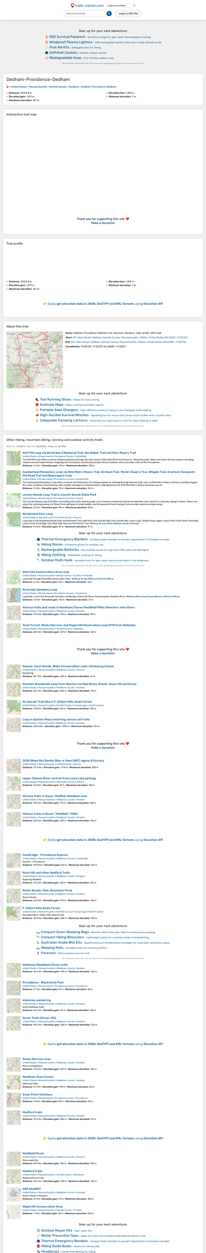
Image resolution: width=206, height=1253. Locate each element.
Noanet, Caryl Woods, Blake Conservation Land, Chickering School (68, 666)
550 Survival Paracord (67, 37)
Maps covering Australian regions (85, 404)
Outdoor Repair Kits (56, 1230)
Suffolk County (64, 764)
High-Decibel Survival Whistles (64, 415)
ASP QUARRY (32, 1189)
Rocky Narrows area (37, 1059)
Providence (82, 986)
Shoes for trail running (86, 399)
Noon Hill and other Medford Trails (46, 872)
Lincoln (79, 498)
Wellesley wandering (37, 1000)
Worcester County (65, 782)
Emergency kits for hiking (86, 47)
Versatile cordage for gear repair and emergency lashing (119, 37)
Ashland (81, 1192)
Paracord (48, 953)
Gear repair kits (83, 1230)
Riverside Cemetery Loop (40, 589)
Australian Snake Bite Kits (61, 942)
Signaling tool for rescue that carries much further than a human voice (131, 415)
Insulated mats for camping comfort (86, 947)
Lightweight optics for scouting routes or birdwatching (117, 937)
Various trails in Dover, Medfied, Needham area (55, 796)
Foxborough (80, 705)
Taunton (77, 575)
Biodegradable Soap (65, 58)
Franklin (78, 1210)
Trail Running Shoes (55, 399)
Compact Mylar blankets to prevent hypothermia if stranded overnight (129, 539)
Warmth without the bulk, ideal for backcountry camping (123, 932)
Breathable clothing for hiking (85, 555)
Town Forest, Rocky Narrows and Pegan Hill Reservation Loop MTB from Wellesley (79, 625)
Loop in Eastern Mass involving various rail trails (56, 719)
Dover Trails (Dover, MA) (39, 1018)
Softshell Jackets (63, 52)
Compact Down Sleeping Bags (65, 932)
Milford (80, 782)
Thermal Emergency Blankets (64, 539)
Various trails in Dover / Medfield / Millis (50, 814)
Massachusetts (46, 517)
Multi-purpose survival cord (73, 953)
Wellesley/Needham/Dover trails (45, 964)
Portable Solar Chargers (59, 410)
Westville (87, 575)
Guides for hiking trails (87, 1246)
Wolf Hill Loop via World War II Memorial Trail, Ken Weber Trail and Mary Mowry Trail (79, 453)
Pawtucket (81, 593)
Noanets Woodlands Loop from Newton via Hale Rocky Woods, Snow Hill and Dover (80, 684)
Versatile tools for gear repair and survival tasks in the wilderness (112, 560)
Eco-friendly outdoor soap (99, 58)
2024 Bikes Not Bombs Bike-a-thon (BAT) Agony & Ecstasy (63, 760)
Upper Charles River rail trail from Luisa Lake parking (59, 778)
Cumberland (82, 479)
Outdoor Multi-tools (56, 560)
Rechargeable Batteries (60, 550)
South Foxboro (96, 705)
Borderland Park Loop (38, 514)
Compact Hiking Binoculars (62, 937)
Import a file (128, 13)
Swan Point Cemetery (38, 1094)
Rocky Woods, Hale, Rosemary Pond (47, 890)
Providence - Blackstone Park (43, 982)
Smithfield (81, 456)
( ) (130, 337)
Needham (79, 1174)
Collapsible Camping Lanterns (64, 420)
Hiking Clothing (53, 555)
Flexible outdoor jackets (93, 52)
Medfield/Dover (33, 1153)
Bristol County (63, 575)
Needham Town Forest (38, 1077)
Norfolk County (64, 517)
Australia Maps (52, 404)
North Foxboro (96, 911)
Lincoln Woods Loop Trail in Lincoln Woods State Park (59, 494)
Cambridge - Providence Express (45, 855)
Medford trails (32, 1112)
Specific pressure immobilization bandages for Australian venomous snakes (127, 942)
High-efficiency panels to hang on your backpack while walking (115, 410)
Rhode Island (45, 456)
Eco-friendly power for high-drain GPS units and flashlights (115, 550)
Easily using (105, 304)
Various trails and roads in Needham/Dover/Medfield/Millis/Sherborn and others (79, 607)
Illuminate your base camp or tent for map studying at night (124, 420)
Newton (81, 611)
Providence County (64, 456)
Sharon (77, 517)
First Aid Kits (59, 47)
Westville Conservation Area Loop (46, 572)
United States (30, 456)
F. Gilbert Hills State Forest (41, 908)
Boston (77, 764)
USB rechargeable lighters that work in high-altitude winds (128, 42)
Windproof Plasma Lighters (70, 42)
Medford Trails (33, 1171)
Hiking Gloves (52, 544)
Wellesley (78, 628)
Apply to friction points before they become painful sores (113, 1235)
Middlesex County (65, 611)
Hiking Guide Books (56, 1246)
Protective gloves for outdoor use (84, 544)
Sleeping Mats (52, 948)
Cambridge (82, 858)
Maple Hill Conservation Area (42, 1206)
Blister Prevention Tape (59, 1235)
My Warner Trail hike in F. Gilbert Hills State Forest (57, 701)
